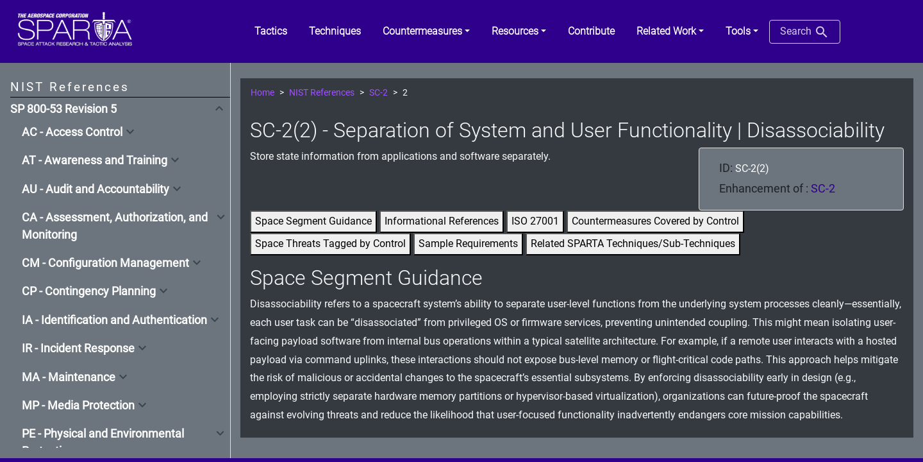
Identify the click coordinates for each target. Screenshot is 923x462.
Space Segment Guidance (313, 221)
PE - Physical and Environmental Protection (103, 442)
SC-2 (378, 92)
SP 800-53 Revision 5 (63, 109)
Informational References (442, 221)
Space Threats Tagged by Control (330, 243)
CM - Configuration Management (105, 263)
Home (262, 92)
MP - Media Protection (78, 405)
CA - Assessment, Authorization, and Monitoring (115, 226)
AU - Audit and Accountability (95, 189)
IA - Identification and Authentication (114, 320)
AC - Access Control (72, 132)
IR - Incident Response (78, 348)
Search (804, 32)
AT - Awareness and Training (94, 160)
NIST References (321, 92)
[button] (426, 31)
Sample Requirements (468, 243)
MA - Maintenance (68, 377)
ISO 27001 (535, 221)
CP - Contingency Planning (89, 291)
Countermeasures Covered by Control (655, 221)
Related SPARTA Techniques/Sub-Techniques (633, 243)
